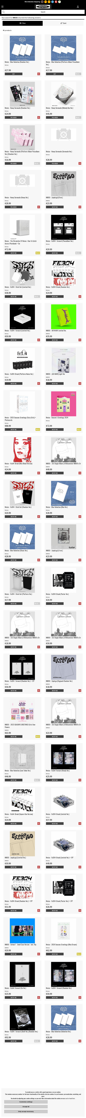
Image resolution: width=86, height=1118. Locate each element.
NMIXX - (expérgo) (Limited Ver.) (15, 857)
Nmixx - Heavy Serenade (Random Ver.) (17, 108)
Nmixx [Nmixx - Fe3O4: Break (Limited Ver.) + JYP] (48, 861)
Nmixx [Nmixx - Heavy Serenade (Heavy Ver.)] (6, 201)
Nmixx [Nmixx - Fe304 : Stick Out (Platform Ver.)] (6, 597)
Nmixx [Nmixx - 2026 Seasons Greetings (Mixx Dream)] (48, 948)
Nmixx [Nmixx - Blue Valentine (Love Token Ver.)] (6, 774)
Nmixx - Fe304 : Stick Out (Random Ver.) (18, 507)
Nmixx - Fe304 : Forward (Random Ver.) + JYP (19, 681)
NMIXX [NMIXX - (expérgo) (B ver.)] (48, 201)
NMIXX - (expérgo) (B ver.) (54, 197)
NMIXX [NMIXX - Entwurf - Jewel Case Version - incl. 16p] (7, 948)
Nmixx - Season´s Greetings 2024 (57, 417)
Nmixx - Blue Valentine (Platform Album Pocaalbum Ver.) (62, 63)
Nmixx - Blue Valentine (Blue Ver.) (57, 507)
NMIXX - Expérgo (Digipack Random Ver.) (59, 681)
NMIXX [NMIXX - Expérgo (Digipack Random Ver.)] (48, 684)
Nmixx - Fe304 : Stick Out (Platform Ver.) (18, 594)
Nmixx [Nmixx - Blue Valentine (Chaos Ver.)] (6, 554)
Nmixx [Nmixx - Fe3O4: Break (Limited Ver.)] (48, 817)
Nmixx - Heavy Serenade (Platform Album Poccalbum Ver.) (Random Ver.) (22, 152)
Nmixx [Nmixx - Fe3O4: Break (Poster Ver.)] (48, 597)
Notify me (55, 207)
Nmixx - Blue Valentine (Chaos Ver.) (16, 550)
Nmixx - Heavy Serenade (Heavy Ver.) (16, 197)
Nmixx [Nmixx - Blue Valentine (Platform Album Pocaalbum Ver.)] (48, 68)
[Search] (43, 12)
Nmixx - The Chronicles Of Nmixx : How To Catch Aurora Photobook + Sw (20, 242)
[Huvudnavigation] (2, 7)
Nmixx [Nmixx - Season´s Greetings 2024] (48, 421)
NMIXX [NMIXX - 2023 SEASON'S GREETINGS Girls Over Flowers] (7, 730)
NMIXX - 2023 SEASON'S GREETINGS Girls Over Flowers (20, 725)
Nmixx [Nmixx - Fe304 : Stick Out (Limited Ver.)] (6, 290)
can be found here (70, 1098)
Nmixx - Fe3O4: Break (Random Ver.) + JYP (18, 901)
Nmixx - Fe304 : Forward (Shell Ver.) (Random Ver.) (21, 1031)
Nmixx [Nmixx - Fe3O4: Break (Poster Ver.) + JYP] (48, 904)
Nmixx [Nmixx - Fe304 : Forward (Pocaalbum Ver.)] (48, 244)
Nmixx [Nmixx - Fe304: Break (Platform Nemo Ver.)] (6, 377)
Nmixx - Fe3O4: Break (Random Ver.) (58, 287)
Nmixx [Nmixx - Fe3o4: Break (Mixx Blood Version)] (6, 467)
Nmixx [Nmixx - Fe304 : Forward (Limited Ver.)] (6, 334)
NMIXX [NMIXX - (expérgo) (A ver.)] (48, 554)
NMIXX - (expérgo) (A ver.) (54, 550)
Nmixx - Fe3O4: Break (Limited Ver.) (57, 814)
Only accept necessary (26, 1111)
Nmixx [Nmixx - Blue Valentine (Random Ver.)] (6, 65)
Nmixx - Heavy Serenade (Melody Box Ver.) (59, 108)
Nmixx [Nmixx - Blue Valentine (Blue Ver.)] (48, 510)
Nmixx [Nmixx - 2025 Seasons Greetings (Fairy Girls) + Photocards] (6, 423)
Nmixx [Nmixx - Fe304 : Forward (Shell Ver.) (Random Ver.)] (6, 1035)
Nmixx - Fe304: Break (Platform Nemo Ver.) (19, 374)
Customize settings (25, 1102)
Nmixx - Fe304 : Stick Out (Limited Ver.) (18, 287)
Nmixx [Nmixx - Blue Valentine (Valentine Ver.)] (48, 1035)
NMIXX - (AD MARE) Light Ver (55, 374)
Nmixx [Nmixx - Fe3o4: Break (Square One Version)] (6, 817)
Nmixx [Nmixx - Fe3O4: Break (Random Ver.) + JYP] (6, 904)
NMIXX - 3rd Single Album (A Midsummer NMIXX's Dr (63, 463)
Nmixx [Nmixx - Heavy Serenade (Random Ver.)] (6, 111)
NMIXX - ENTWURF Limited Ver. (56, 330)
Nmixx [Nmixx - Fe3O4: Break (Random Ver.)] (48, 290)
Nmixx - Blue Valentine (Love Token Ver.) (18, 770)
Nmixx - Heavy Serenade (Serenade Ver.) (59, 151)
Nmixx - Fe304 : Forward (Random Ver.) (58, 988)
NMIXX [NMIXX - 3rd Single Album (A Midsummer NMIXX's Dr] (48, 467)
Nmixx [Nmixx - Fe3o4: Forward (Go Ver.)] (6, 991)
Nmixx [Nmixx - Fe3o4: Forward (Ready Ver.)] (48, 774)
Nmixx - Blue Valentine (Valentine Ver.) (58, 1031)
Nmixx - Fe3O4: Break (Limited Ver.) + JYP (59, 857)
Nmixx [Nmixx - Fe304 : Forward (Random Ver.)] (48, 991)
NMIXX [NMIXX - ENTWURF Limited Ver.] (48, 334)
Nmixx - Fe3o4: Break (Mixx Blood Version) (18, 463)
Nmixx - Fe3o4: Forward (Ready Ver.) (57, 770)
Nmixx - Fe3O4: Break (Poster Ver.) (57, 594)
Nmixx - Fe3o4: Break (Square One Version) (19, 814)
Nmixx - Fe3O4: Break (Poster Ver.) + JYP (59, 901)
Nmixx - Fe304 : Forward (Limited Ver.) (17, 330)
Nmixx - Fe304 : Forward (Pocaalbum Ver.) (59, 241)
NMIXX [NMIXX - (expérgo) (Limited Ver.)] (7, 861)
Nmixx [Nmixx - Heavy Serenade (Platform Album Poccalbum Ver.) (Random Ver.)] (6, 157)
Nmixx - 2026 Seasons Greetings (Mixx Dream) (61, 944)
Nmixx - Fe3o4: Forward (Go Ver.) (15, 988)
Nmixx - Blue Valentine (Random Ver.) (17, 62)
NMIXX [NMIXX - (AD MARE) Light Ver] (48, 377)
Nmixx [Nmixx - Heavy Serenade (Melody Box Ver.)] (48, 111)
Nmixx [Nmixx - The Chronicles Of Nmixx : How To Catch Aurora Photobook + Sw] (6, 247)
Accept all (26, 1106)
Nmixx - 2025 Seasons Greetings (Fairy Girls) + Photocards (20, 418)
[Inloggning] (78, 7)
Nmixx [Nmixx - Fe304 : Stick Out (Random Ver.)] (6, 510)
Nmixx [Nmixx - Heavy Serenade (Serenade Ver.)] (48, 155)
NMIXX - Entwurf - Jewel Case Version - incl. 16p (20, 944)
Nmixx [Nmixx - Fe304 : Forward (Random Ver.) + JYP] (6, 684)
